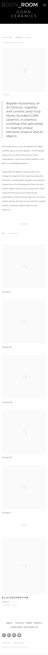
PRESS (29, 623)
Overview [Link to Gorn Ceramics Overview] (7, 37)
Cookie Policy (6, 643)
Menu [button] (44, 5)
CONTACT (19, 623)
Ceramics (14, 233)
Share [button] (6, 95)
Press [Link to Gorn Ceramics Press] (29, 37)
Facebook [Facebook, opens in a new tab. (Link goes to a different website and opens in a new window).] (4, 635)
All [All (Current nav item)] (4, 233)
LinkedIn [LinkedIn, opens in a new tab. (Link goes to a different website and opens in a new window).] (14, 635)
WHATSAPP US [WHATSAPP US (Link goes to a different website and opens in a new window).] (31, 627)
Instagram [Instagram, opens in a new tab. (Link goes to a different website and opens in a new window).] (9, 635)
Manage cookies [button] (19, 643)
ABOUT (9, 623)
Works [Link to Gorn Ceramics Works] (19, 37)
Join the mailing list (19, 635)
